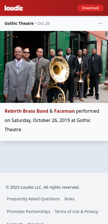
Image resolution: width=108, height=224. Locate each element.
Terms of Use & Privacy (76, 211)
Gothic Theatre (19, 23)
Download (90, 7)
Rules (70, 198)
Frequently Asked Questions (33, 198)
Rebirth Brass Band (26, 111)
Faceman (64, 111)
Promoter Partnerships (28, 211)
